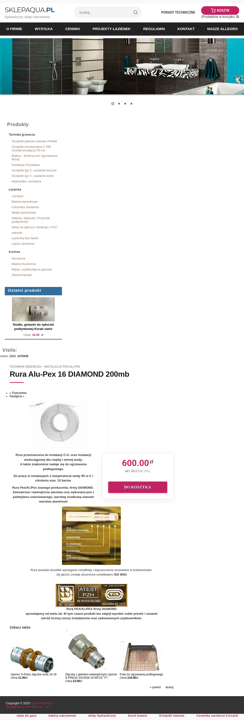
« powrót (155, 687)
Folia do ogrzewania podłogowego (141, 674)
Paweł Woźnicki (42, 703)
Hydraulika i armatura (26, 181)
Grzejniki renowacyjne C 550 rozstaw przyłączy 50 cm (31, 148)
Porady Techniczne (178, 12)
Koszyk (223, 10)
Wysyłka (44, 29)
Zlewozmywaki (22, 275)
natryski (17, 232)
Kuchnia (14, 252)
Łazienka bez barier (25, 238)
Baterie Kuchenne (24, 264)
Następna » (17, 396)
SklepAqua (29, 10)
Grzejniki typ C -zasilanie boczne (34, 170)
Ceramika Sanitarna (25, 207)
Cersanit (17, 196)
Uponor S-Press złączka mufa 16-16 (33, 674)
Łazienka (15, 189)
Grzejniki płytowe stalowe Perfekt (34, 141)
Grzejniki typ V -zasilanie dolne (33, 176)
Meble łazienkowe (24, 212)
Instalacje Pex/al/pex (26, 165)
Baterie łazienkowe (25, 201)
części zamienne (23, 243)
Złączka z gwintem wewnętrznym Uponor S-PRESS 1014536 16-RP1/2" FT (91, 676)
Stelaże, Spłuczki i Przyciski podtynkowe (31, 219)
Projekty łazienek (111, 29)
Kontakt (186, 29)
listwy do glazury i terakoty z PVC (34, 227)
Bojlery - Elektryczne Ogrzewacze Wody (35, 157)
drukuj (169, 687)
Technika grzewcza (22, 134)
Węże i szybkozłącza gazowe (32, 269)
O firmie (14, 29)
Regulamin (154, 29)
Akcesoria (18, 258)
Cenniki (72, 29)
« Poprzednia (18, 393)
